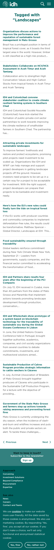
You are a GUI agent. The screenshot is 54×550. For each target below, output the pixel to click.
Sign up (27, 460)
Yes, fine (15, 545)
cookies (16, 511)
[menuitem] (42, 4)
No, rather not (35, 545)
